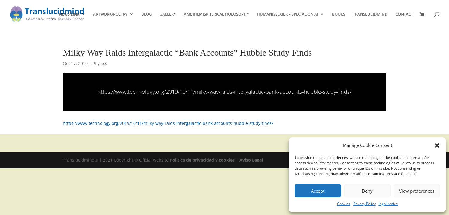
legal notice (388, 203)
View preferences (416, 191)
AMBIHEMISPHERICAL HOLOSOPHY (216, 14)
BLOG (146, 14)
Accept (317, 191)
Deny (367, 191)
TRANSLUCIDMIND (370, 14)
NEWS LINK (69, 14)
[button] (437, 145)
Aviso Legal (251, 160)
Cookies (343, 203)
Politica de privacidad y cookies (203, 160)
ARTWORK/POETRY (110, 14)
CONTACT (404, 14)
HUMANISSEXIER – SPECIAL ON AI (287, 14)
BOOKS (338, 14)
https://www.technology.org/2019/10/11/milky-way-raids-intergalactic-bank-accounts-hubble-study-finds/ (224, 91)
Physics (99, 63)
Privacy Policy (364, 203)
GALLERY (168, 14)
